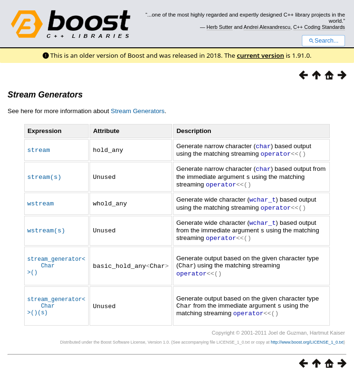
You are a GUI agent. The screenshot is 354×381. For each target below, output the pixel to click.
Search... (323, 40)
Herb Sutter (220, 27)
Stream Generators (45, 94)
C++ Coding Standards (319, 27)
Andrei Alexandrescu (267, 27)
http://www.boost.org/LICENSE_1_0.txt (307, 346)
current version (260, 55)
